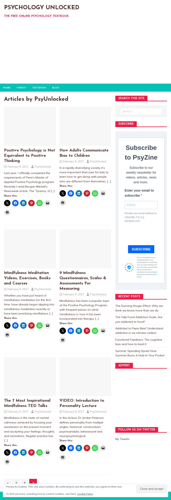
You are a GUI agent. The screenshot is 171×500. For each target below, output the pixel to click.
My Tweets (122, 439)
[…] (53, 191)
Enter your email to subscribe (139, 193)
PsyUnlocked (42, 166)
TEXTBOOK (39, 87)
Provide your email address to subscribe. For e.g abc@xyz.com (141, 217)
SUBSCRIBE (141, 249)
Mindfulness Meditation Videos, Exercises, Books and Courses (27, 278)
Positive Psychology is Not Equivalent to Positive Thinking (29, 155)
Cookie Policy (85, 493)
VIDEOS (21, 87)
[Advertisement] (85, 53)
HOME (6, 87)
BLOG (55, 87)
